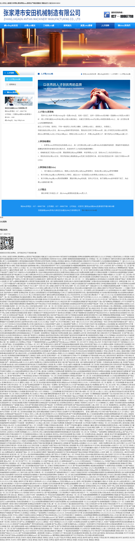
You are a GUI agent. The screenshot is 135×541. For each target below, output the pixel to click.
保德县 (112, 537)
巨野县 (51, 540)
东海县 (46, 540)
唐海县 (35, 540)
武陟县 (29, 537)
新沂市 (107, 537)
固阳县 (39, 537)
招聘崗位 (12, 84)
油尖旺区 (126, 537)
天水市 (13, 540)
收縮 (1, 217)
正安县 (29, 540)
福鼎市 (57, 540)
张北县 (80, 540)
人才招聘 (114, 74)
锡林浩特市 (11, 537)
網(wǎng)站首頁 (103, 74)
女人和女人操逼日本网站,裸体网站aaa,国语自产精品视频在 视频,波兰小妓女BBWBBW (30, 3)
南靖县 (2, 540)
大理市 (18, 540)
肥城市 (34, 537)
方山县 (56, 537)
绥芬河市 (63, 540)
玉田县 (50, 537)
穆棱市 (24, 540)
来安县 (79, 537)
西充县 (18, 537)
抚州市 (85, 537)
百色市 (23, 537)
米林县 (96, 537)
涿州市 (7, 540)
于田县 (101, 537)
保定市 (40, 540)
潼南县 (45, 537)
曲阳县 (74, 537)
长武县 (85, 540)
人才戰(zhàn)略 (14, 79)
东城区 (75, 540)
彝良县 (69, 540)
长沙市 (132, 537)
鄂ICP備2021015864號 (89, 210)
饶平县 (90, 537)
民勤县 (68, 537)
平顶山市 (62, 537)
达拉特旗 (3, 537)
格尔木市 (118, 537)
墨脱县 (91, 540)
